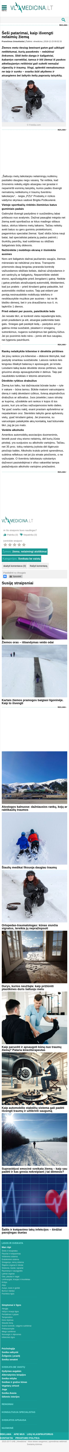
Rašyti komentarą (38, 566)
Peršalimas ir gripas (10, 1314)
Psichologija (8, 1348)
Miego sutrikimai (9, 1331)
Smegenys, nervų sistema (13, 1262)
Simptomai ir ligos (11, 1305)
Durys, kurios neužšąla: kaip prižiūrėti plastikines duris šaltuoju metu (28, 988)
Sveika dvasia (9, 1393)
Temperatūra (7, 1317)
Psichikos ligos (8, 1294)
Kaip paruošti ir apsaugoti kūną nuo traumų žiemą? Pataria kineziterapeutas (31, 1048)
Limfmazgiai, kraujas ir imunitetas (16, 1279)
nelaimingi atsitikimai (34, 551)
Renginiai (7, 1404)
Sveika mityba (9, 1378)
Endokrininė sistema (10, 1259)
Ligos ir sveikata (12, 1243)
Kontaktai (6, 1438)
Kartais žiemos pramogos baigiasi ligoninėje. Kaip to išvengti (32, 702)
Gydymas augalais (11, 1371)
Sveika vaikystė (10, 1352)
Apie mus (19, 1434)
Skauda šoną (7, 1323)
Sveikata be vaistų (29, 558)
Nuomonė (7, 1428)
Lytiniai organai (8, 1274)
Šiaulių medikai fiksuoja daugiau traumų (29, 867)
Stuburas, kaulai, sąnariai (12, 1268)
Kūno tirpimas (7, 1320)
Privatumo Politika (27, 1438)
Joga (4, 1389)
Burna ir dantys (8, 1291)
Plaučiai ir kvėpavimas (11, 1254)
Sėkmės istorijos (11, 1396)
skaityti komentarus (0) (14, 566)
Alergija (5, 1309)
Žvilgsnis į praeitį (11, 1356)
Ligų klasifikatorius (40, 1434)
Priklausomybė (8, 1329)
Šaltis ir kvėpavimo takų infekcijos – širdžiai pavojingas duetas (32, 1231)
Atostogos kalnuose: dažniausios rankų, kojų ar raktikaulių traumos (34, 808)
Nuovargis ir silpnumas (11, 1334)
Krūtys (4, 1282)
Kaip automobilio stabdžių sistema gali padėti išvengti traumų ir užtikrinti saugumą (33, 1109)
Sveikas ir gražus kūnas (14, 1382)
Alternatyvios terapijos (14, 1375)
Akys (4, 1285)
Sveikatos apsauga (14, 1420)
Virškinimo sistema (10, 1256)
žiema (15, 551)
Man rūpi (6, 1247)
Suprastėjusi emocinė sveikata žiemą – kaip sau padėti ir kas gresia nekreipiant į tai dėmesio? (34, 1170)
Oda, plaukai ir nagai (10, 1276)
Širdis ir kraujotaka (10, 1251)
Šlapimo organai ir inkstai (12, 1265)
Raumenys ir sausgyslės (12, 1271)
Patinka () (12, 535)
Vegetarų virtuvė (10, 1385)
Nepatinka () (30, 535)
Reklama (63, 25)
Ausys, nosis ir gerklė (11, 1288)
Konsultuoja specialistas (18, 1412)
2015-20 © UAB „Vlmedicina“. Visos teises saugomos (24, 1441)
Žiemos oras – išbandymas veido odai (28, 642)
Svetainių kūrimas (34, 1444)
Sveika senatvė (10, 1359)
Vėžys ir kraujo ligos (10, 1311)
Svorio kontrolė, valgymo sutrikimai (16, 1326)
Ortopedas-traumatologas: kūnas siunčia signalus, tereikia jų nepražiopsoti (30, 927)
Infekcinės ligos (8, 1337)
